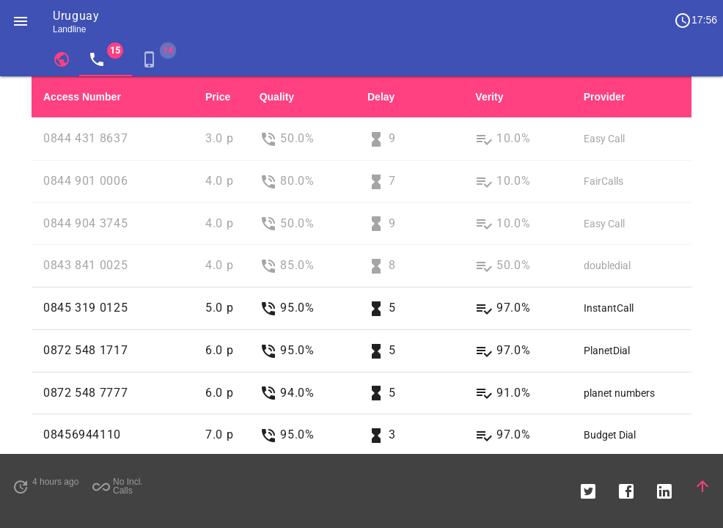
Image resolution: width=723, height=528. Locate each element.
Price (217, 97)
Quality (277, 97)
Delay (380, 97)
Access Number (82, 97)
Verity (489, 97)
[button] (20, 20)
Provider (604, 97)
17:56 (695, 20)
